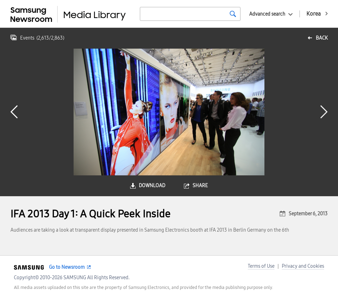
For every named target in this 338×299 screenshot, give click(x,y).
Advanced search (267, 14)
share (200, 186)
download (152, 186)
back (322, 38)
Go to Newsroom (67, 267)
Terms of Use (261, 266)
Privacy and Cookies (303, 266)
